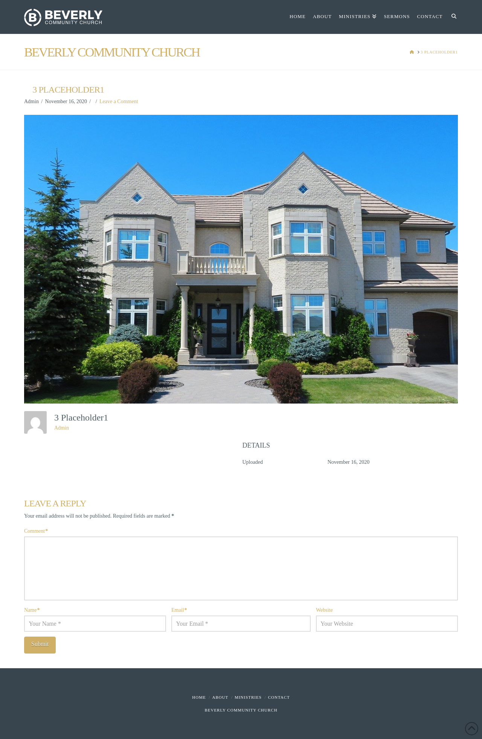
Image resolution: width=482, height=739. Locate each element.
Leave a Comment (118, 101)
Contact (279, 697)
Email (179, 610)
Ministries (248, 697)
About (220, 697)
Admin (61, 428)
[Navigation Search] (452, 17)
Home (199, 697)
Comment (36, 531)
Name (32, 610)
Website (324, 610)
